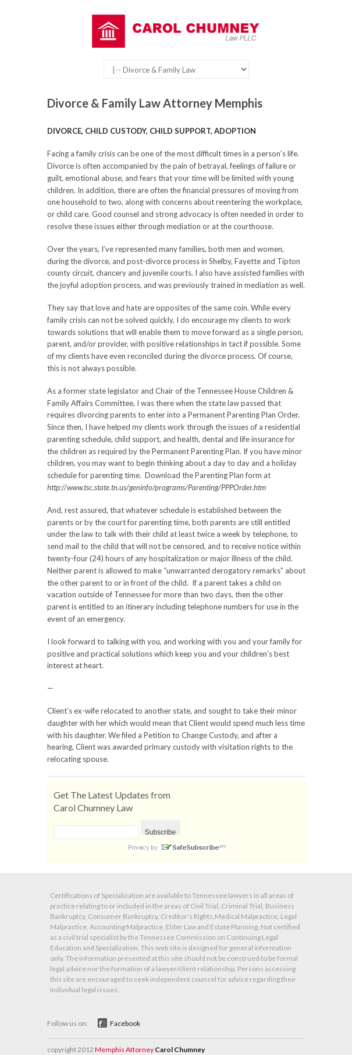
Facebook (125, 1023)
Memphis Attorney (124, 1049)
